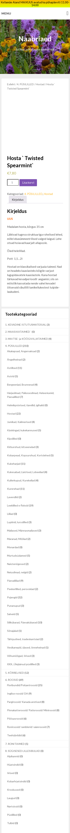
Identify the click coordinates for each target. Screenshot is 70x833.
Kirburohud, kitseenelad (21, 435)
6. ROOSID (11, 668)
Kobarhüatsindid (17, 769)
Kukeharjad (13, 452)
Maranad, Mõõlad (17, 527)
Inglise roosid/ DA (17, 681)
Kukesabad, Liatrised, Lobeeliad (25, 460)
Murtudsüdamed (17, 543)
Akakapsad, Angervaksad (21, 339)
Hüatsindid (13, 752)
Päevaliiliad (13, 568)
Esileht (11, 84)
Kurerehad (13, 477)
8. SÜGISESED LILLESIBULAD (22, 739)
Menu (6, 13)
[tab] (18, 188)
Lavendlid (12, 485)
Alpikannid (13, 744)
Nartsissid (13, 794)
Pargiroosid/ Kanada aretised (24, 690)
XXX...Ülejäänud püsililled (21, 652)
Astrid (10, 364)
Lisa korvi (28, 170)
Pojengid (12, 585)
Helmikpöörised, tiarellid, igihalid (25, 393)
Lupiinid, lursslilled (17, 510)
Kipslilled (12, 426)
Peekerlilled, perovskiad (21, 577)
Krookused (13, 778)
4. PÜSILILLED (25, 84)
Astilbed (12, 356)
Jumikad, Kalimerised (19, 410)
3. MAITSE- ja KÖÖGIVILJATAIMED (26, 327)
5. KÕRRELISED (14, 661)
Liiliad (10, 502)
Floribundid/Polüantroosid (22, 673)
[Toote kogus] (13, 170)
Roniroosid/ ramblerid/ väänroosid (26, 715)
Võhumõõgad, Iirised (19, 644)
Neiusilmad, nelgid (17, 560)
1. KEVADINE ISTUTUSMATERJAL (25, 312)
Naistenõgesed (16, 552)
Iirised (10, 761)
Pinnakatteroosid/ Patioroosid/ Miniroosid (31, 698)
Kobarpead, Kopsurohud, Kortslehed (28, 443)
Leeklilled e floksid (17, 493)
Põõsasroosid (15, 706)
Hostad (40, 84)
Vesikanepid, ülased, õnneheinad (26, 635)
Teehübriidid (14, 723)
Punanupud (14, 594)
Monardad (13, 535)
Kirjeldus (18, 187)
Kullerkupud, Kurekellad (21, 468)
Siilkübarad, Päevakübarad (22, 610)
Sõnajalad (12, 619)
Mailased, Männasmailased (22, 518)
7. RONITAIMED (15, 732)
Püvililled (12, 803)
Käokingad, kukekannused (22, 418)
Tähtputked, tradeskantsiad (23, 627)
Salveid (11, 602)
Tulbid (10, 811)
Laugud (11, 786)
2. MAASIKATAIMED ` (18, 320)
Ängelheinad (14, 347)
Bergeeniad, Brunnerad (20, 372)
